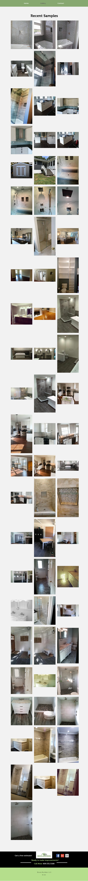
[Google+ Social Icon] (62, 855)
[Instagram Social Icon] (67, 855)
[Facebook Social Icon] (58, 855)
